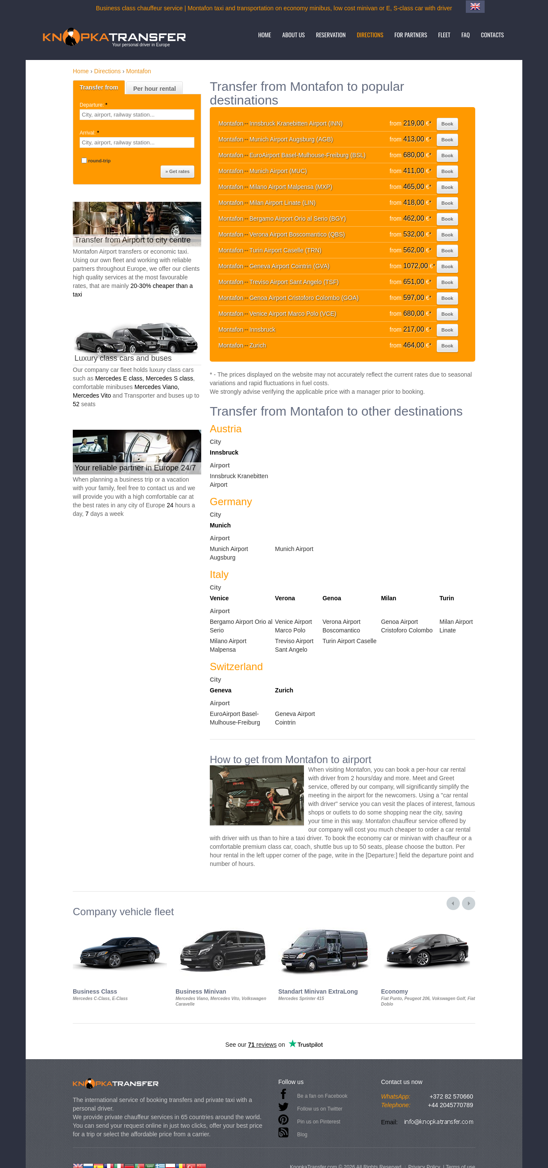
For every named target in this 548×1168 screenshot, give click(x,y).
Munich (220, 525)
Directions (370, 34)
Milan (388, 598)
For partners (410, 34)
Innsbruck (224, 452)
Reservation (331, 34)
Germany (231, 501)
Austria (226, 428)
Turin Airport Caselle (349, 641)
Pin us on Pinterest (318, 1122)
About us (293, 34)
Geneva (221, 690)
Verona (285, 598)
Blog (302, 1135)
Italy (219, 574)
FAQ (466, 34)
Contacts (492, 34)
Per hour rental (154, 88)
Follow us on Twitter (319, 1109)
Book (447, 123)
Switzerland (236, 666)
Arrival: (90, 133)
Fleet (444, 34)
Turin (447, 598)
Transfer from (99, 87)
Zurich (284, 690)
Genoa (331, 598)
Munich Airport (294, 548)
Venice (219, 598)
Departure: (94, 105)
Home (264, 34)
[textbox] (137, 114)
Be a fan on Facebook (322, 1096)
